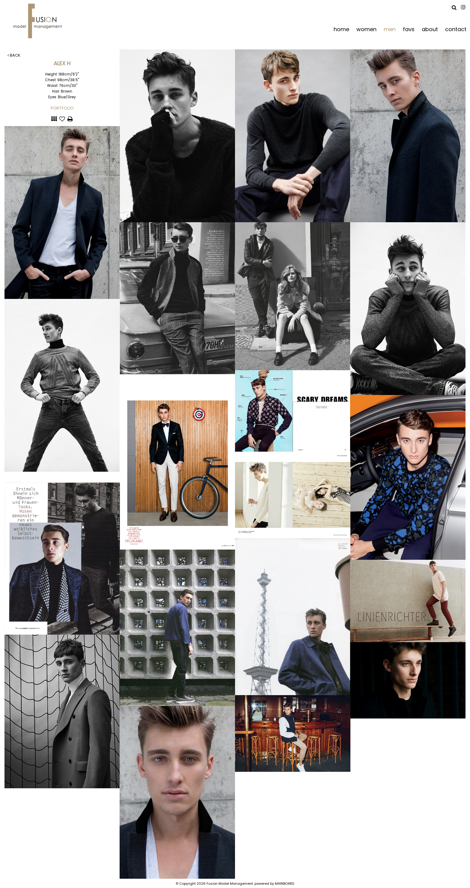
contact (455, 28)
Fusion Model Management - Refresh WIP (38, 21)
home (341, 28)
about (430, 28)
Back (13, 55)
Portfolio (62, 108)
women (366, 28)
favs (409, 28)
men (390, 28)
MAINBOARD (284, 883)
